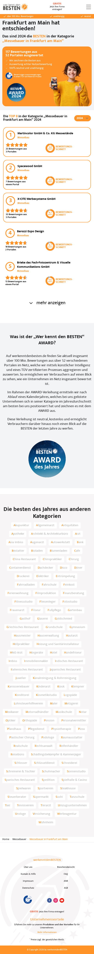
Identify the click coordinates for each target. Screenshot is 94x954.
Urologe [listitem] (20, 814)
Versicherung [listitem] (41, 814)
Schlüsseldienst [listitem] (44, 763)
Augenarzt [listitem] (37, 542)
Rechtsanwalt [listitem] (44, 746)
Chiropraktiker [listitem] (52, 559)
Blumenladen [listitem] (58, 550)
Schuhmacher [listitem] (51, 771)
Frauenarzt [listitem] (17, 610)
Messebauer (19, 839)
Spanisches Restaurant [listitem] (20, 780)
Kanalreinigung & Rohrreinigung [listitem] (54, 678)
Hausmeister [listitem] (22, 635)
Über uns (28, 867)
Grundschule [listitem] (54, 627)
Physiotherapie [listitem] (61, 729)
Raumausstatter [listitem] (71, 737)
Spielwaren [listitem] (23, 788)
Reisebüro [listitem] (17, 754)
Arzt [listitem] (77, 533)
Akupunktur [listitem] (21, 525)
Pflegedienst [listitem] (36, 729)
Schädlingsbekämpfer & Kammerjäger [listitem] (56, 754)
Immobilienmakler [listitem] (36, 661)
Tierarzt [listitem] (46, 805)
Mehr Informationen (47, 932)
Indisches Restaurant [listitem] (69, 661)
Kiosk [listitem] (60, 686)
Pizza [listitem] (81, 729)
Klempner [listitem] (77, 686)
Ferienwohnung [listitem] (18, 593)
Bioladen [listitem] (37, 550)
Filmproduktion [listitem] (45, 593)
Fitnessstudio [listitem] (24, 601)
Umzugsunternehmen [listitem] (72, 805)
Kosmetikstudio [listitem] (46, 695)
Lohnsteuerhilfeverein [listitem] (28, 703)
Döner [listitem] (78, 567)
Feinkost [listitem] (69, 584)
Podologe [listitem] (47, 737)
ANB (66, 881)
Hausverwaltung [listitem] (48, 635)
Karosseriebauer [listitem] (18, 686)
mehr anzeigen (47, 303)
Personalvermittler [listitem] (73, 720)
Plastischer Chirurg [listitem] (21, 737)
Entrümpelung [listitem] (65, 576)
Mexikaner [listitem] (12, 712)
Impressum (28, 881)
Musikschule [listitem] (64, 712)
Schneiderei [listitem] (69, 763)
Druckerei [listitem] (23, 576)
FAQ (66, 874)
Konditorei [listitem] (22, 695)
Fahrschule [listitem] (49, 584)
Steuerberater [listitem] (17, 797)
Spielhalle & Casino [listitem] (74, 780)
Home (5, 839)
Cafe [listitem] (77, 550)
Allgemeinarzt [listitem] (45, 525)
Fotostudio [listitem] (70, 601)
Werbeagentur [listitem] (67, 814)
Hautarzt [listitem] (72, 635)
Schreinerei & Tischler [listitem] (20, 771)
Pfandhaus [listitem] (14, 729)
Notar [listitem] (83, 712)
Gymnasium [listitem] (77, 627)
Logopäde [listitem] (70, 695)
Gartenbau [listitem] (75, 610)
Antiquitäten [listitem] (69, 525)
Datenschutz (28, 888)
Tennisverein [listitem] (25, 805)
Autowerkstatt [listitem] (60, 542)
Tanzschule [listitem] (77, 797)
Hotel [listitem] (53, 652)
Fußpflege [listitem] (54, 610)
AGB (66, 888)
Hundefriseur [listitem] (73, 652)
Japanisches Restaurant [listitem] (65, 669)
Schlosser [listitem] (21, 763)
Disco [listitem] (63, 567)
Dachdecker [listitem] (45, 567)
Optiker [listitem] (11, 720)
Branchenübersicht (66, 867)
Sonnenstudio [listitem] (76, 771)
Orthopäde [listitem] (29, 720)
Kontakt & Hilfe (28, 874)
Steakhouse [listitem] (68, 788)
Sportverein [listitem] (45, 788)
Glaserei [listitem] (42, 618)
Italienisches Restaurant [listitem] (27, 669)
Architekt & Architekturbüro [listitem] (49, 533)
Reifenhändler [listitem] (69, 746)
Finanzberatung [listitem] (73, 593)
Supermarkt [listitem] (41, 797)
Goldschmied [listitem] (63, 618)
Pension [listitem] (49, 720)
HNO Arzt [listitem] (16, 652)
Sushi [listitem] (59, 797)
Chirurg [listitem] (74, 559)
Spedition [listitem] (48, 780)
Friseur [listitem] (36, 610)
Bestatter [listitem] (18, 550)
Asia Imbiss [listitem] (16, 542)
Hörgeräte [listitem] (36, 652)
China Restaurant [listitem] (24, 559)
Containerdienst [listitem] (20, 567)
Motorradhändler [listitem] (37, 712)
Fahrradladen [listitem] (26, 584)
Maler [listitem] (54, 703)
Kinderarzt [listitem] (43, 686)
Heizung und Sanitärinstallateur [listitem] (58, 644)
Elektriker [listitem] (42, 576)
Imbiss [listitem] (13, 661)
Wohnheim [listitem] (46, 822)
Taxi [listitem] (7, 805)
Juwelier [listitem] (21, 678)
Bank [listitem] (80, 542)
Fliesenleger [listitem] (48, 601)
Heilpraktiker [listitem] (21, 644)
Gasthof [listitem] (25, 618)
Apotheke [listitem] (17, 533)
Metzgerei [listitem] (71, 703)
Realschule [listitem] (21, 746)
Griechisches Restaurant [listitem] (23, 627)
